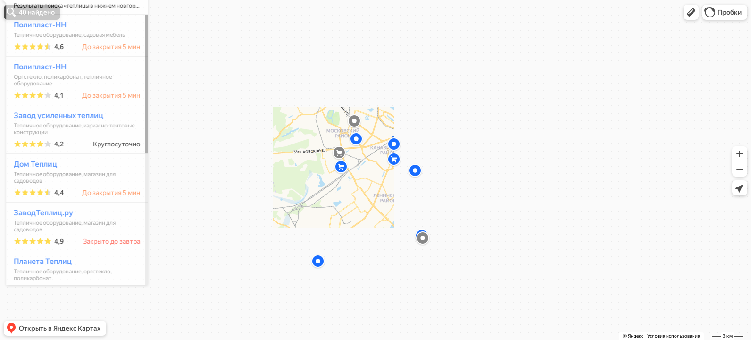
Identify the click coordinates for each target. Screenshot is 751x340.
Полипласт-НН (35, 52)
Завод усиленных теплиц (54, 143)
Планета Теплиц (38, 289)
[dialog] (72, 169)
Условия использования (673, 336)
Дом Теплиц (31, 191)
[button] (691, 12)
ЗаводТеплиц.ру (39, 240)
